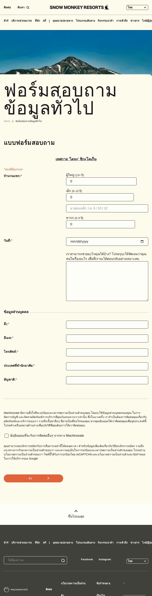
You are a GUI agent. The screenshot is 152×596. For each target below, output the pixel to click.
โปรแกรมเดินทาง (85, 20)
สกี (44, 20)
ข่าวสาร (134, 20)
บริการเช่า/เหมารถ (21, 20)
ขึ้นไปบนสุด (76, 514)
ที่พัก (37, 20)
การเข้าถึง (121, 20)
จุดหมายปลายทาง (63, 20)
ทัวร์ (6, 20)
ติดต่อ (7, 7)
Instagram (105, 559)
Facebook (87, 559)
